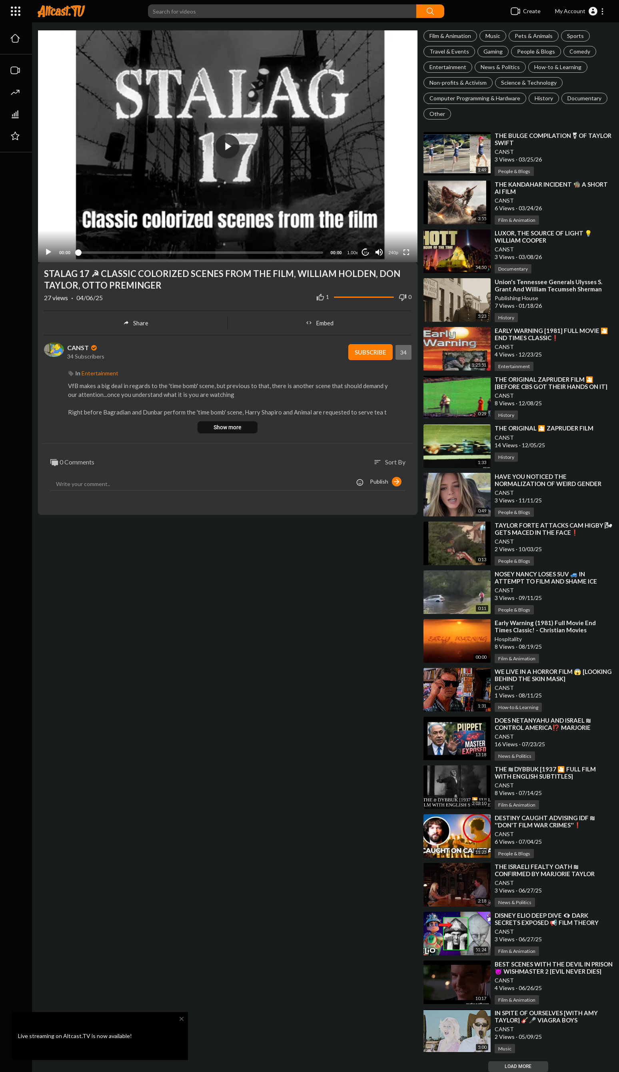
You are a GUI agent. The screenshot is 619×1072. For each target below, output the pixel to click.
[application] (227, 137)
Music (492, 35)
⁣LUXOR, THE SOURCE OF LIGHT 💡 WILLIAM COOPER (543, 236)
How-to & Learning (557, 67)
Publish (385, 463)
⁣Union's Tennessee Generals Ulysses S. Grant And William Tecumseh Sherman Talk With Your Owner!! (548, 289)
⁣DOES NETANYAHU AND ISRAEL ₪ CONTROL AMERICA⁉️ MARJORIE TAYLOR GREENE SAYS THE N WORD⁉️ (550, 727)
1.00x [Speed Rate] (352, 234)
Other (437, 113)
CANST (504, 151)
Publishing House (516, 298)
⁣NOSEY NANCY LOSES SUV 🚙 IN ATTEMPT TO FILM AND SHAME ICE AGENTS (546, 581)
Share (135, 304)
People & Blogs (536, 51)
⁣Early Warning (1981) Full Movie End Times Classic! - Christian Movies (545, 626)
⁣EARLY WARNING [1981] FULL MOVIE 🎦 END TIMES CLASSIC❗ (551, 334)
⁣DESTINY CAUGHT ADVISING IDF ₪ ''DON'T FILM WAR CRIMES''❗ (545, 821)
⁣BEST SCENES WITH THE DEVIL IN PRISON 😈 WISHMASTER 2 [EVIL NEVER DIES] (554, 967)
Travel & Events (449, 51)
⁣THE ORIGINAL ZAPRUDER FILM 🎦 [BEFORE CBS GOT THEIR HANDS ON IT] (551, 383)
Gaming (493, 51)
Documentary (584, 98)
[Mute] (379, 234)
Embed (319, 304)
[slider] (200, 234)
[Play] (48, 234)
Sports (575, 35)
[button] (580, 11)
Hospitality (508, 639)
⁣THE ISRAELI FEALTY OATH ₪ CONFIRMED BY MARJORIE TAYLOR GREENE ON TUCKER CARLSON (545, 874)
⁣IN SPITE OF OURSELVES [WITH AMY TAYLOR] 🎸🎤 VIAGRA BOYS (546, 1016)
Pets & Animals (534, 35)
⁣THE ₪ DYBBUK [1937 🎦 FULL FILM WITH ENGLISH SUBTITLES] (545, 772)
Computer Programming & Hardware (474, 98)
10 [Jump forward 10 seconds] (365, 233)
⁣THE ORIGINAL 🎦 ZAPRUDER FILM (544, 428)
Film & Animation (450, 35)
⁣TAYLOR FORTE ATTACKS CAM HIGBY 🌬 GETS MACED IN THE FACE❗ (553, 529)
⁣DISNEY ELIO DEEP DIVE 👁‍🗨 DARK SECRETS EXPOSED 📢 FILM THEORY (547, 919)
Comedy (579, 51)
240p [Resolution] (393, 234)
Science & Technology (529, 82)
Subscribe (370, 333)
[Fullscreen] (406, 234)
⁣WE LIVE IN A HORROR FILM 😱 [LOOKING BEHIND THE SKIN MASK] (553, 675)
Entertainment (447, 67)
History (544, 98)
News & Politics (500, 67)
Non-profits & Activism (458, 82)
